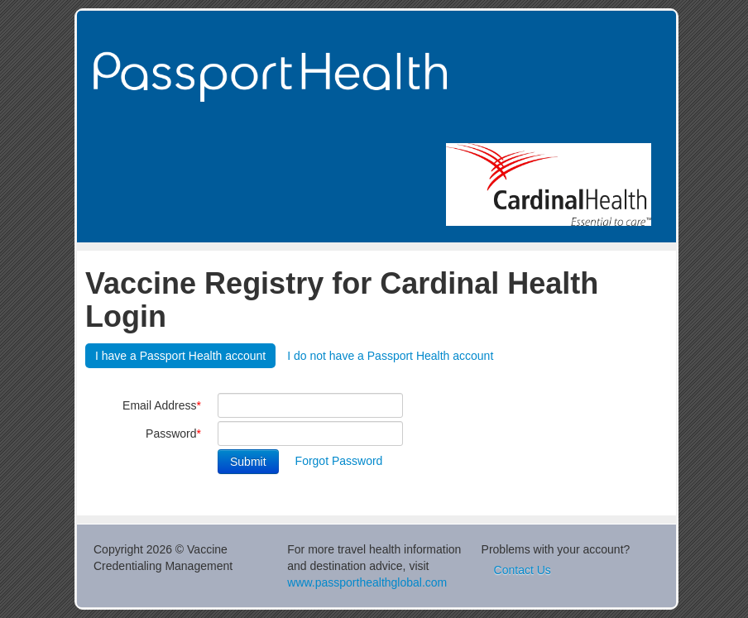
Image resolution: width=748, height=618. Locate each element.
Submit (248, 461)
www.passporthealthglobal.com (367, 582)
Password (173, 433)
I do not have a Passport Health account (390, 355)
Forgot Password (339, 460)
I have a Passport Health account (180, 355)
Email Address (161, 405)
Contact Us (522, 570)
